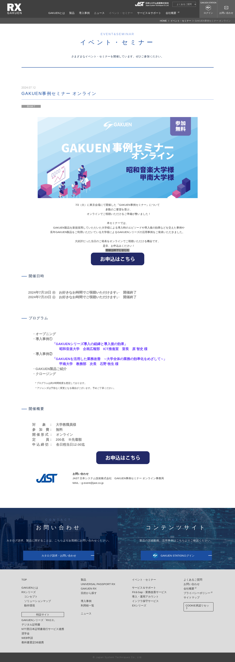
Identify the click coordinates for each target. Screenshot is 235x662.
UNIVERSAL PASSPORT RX (98, 584)
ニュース (99, 12)
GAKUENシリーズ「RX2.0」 (39, 620)
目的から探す (89, 592)
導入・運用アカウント (145, 596)
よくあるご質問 (184, 4)
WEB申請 (27, 637)
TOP (24, 579)
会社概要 (171, 12)
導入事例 (84, 12)
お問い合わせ (191, 584)
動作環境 (29, 605)
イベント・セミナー (121, 12)
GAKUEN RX (88, 588)
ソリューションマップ (37, 600)
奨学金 (26, 633)
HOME (163, 20)
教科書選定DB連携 (33, 642)
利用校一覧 (87, 605)
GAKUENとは (56, 12)
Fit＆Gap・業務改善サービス (149, 592)
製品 (72, 12)
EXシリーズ (139, 605)
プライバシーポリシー (196, 592)
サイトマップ (191, 597)
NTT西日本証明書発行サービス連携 (43, 628)
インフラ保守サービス (145, 600)
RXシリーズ (29, 592)
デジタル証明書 (31, 624)
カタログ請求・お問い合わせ (58, 555)
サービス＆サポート (149, 12)
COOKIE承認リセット (198, 605)
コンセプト (31, 596)
